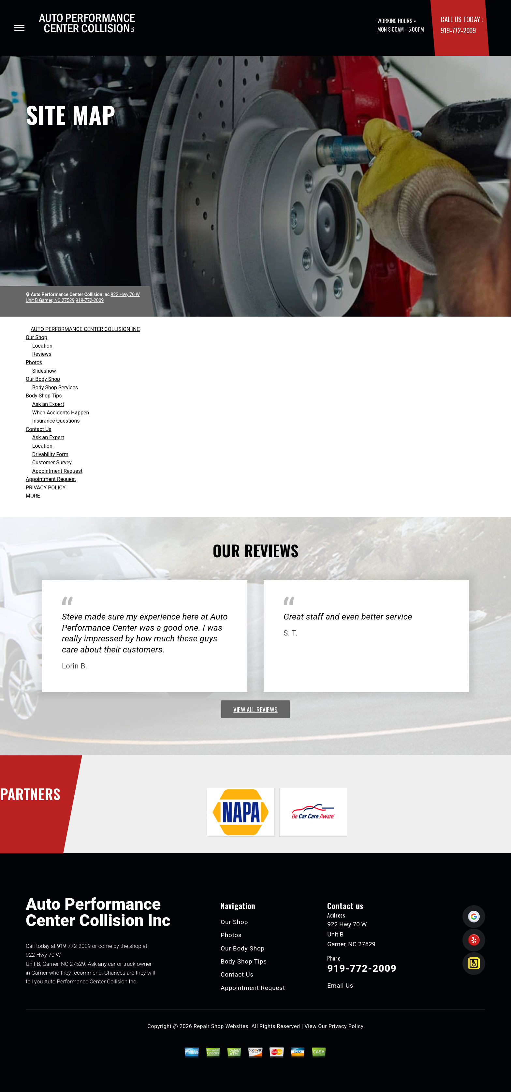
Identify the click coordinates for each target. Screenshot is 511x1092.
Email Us (340, 985)
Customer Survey (52, 462)
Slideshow (44, 371)
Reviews (41, 354)
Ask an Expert (48, 404)
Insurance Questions (56, 421)
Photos (34, 362)
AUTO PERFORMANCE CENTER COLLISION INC (85, 329)
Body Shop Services (55, 387)
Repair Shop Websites (221, 1026)
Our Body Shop (43, 379)
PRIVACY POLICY (46, 488)
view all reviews (255, 709)
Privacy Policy (345, 1026)
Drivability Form (50, 454)
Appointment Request (57, 471)
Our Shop (36, 337)
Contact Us (38, 429)
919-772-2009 (458, 30)
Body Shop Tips (44, 396)
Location (42, 346)
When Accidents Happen (60, 413)
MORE (33, 496)
